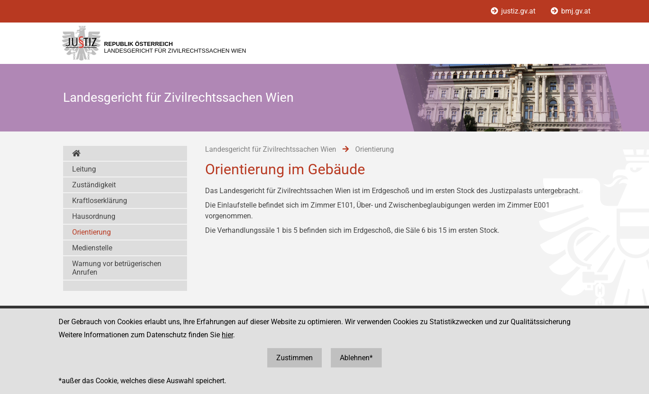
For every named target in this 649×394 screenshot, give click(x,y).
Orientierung (91, 232)
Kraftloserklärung (99, 200)
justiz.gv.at (514, 11)
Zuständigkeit (94, 185)
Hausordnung (93, 216)
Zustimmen (294, 357)
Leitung (84, 169)
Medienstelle (92, 248)
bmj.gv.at (570, 11)
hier (227, 335)
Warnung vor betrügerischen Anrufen (116, 267)
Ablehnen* (356, 357)
